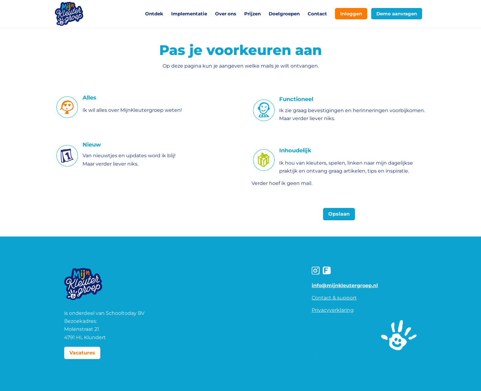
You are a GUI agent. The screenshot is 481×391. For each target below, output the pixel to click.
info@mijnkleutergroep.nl (345, 285)
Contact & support (334, 298)
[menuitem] (154, 14)
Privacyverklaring (333, 310)
